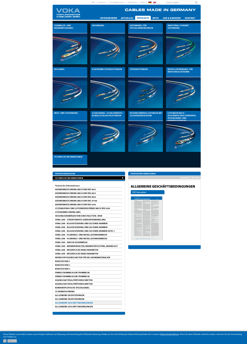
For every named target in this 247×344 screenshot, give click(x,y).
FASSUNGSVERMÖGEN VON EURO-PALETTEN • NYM (78, 216)
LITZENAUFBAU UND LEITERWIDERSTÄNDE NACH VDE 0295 (82, 208)
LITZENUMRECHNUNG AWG (68, 212)
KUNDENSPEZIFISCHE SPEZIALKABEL (72, 287)
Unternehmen (108, 17)
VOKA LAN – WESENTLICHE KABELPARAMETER (76, 250)
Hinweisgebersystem (117, 2)
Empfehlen (185, 177)
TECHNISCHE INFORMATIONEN (69, 178)
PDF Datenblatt (139, 192)
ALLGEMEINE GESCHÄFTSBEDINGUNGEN (74, 302)
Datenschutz (132, 2)
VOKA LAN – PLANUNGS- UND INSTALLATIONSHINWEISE (81, 234)
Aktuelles (127, 17)
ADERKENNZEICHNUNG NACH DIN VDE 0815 (75, 189)
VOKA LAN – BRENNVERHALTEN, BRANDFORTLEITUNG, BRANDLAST (86, 246)
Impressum (102, 2)
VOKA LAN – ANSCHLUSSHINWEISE (71, 242)
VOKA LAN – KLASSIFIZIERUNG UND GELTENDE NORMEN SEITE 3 (85, 231)
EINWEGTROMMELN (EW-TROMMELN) (72, 272)
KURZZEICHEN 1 (62, 261)
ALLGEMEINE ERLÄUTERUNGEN (69, 295)
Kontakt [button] (190, 17)
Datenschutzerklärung (169, 334)
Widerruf (143, 2)
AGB (93, 2)
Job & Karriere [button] (172, 17)
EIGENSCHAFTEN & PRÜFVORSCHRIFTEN (73, 280)
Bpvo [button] (156, 17)
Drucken (196, 177)
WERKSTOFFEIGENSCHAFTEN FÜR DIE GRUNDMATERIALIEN (82, 257)
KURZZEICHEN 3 (62, 268)
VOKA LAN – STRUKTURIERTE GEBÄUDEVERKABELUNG (80, 219)
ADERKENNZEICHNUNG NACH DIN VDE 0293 (75, 204)
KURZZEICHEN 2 (62, 265)
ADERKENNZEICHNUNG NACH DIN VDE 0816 (75, 197)
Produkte (143, 17)
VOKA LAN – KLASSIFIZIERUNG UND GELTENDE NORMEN (81, 223)
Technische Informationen (67, 185)
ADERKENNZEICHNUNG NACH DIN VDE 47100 (76, 200)
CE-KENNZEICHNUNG (65, 291)
